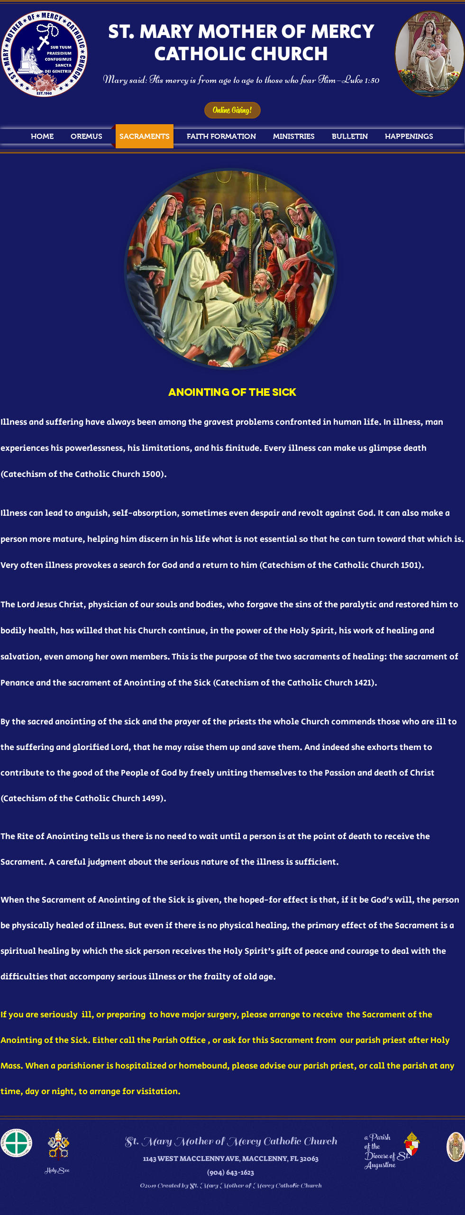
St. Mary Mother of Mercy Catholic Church (230, 1141)
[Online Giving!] (232, 110)
